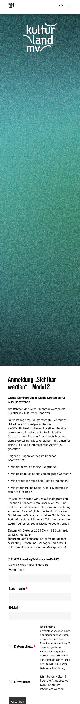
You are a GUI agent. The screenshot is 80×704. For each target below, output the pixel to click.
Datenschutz (24, 646)
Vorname (16, 570)
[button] (68, 6)
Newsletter (22, 682)
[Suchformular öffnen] (61, 6)
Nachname (18, 588)
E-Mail (14, 607)
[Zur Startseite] (11, 5)
